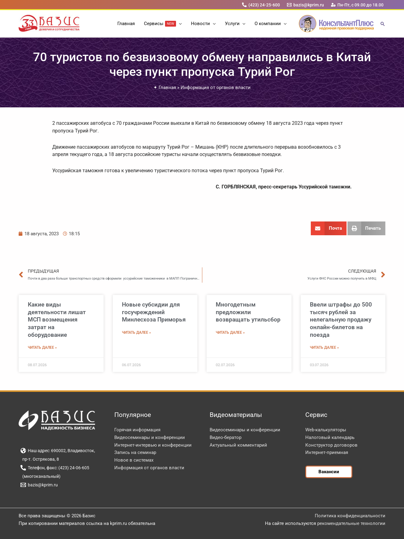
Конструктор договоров (331, 445)
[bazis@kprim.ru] (305, 4)
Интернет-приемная (326, 452)
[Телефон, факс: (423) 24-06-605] (55, 467)
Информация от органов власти (216, 87)
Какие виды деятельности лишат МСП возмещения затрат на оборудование (57, 319)
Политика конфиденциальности (350, 516)
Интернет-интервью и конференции (153, 445)
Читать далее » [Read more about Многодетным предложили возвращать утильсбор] (230, 332)
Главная (167, 87)
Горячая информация (137, 430)
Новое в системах (133, 460)
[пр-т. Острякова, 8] (40, 459)
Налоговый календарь (329, 437)
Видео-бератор (225, 437)
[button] (179, 23)
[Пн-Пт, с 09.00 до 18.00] (357, 4)
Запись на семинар (135, 452)
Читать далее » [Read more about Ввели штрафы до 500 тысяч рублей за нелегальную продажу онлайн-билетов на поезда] (324, 347)
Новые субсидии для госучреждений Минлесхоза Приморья (154, 312)
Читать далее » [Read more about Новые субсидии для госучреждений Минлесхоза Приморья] (136, 332)
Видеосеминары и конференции (149, 437)
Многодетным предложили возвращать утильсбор (248, 312)
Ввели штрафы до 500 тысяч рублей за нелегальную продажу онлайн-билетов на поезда (341, 319)
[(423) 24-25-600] (260, 4)
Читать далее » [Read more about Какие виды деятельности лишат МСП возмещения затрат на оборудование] (42, 347)
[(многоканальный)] (40, 476)
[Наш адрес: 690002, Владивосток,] (58, 450)
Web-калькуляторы (325, 430)
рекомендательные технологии (351, 523)
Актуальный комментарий (238, 445)
